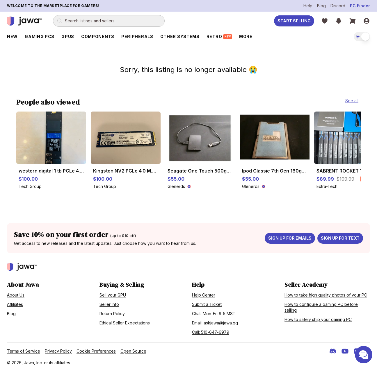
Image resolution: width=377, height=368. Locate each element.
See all (351, 98)
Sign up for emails (290, 235)
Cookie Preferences (96, 348)
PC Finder (360, 5)
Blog (321, 5)
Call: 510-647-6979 (210, 329)
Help (307, 5)
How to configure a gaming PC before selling (321, 304)
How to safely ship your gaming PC (318, 317)
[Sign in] (366, 20)
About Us (15, 292)
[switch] (362, 36)
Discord (337, 5)
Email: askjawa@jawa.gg (215, 320)
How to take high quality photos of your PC (325, 292)
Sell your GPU (112, 292)
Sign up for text (340, 235)
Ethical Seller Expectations (124, 320)
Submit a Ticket (207, 301)
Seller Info (109, 301)
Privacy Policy (58, 348)
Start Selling (294, 20)
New (12, 36)
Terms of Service (23, 348)
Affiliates (15, 301)
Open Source (133, 348)
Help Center (203, 292)
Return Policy (112, 311)
